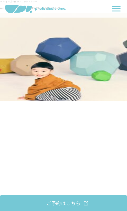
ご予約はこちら (63, 203)
